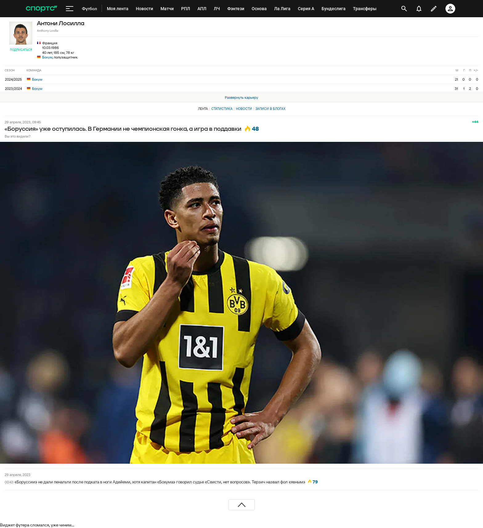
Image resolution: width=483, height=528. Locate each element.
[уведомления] (419, 8)
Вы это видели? (17, 136)
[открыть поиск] (404, 8)
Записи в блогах (270, 108)
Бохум (47, 57)
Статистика (222, 108)
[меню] (69, 8)
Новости (244, 108)
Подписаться (21, 50)
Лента (203, 108)
